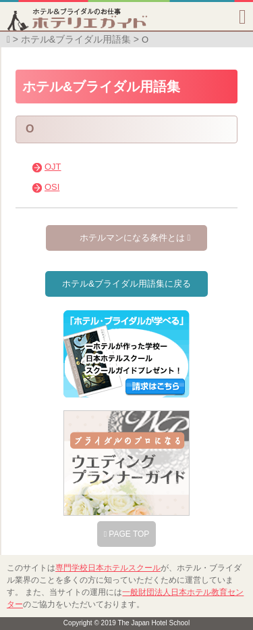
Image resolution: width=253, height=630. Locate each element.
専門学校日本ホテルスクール (108, 568)
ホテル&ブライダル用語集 (76, 39)
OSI (52, 187)
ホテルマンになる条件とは (135, 238)
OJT (53, 167)
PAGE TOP (127, 534)
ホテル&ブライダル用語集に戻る (126, 283)
